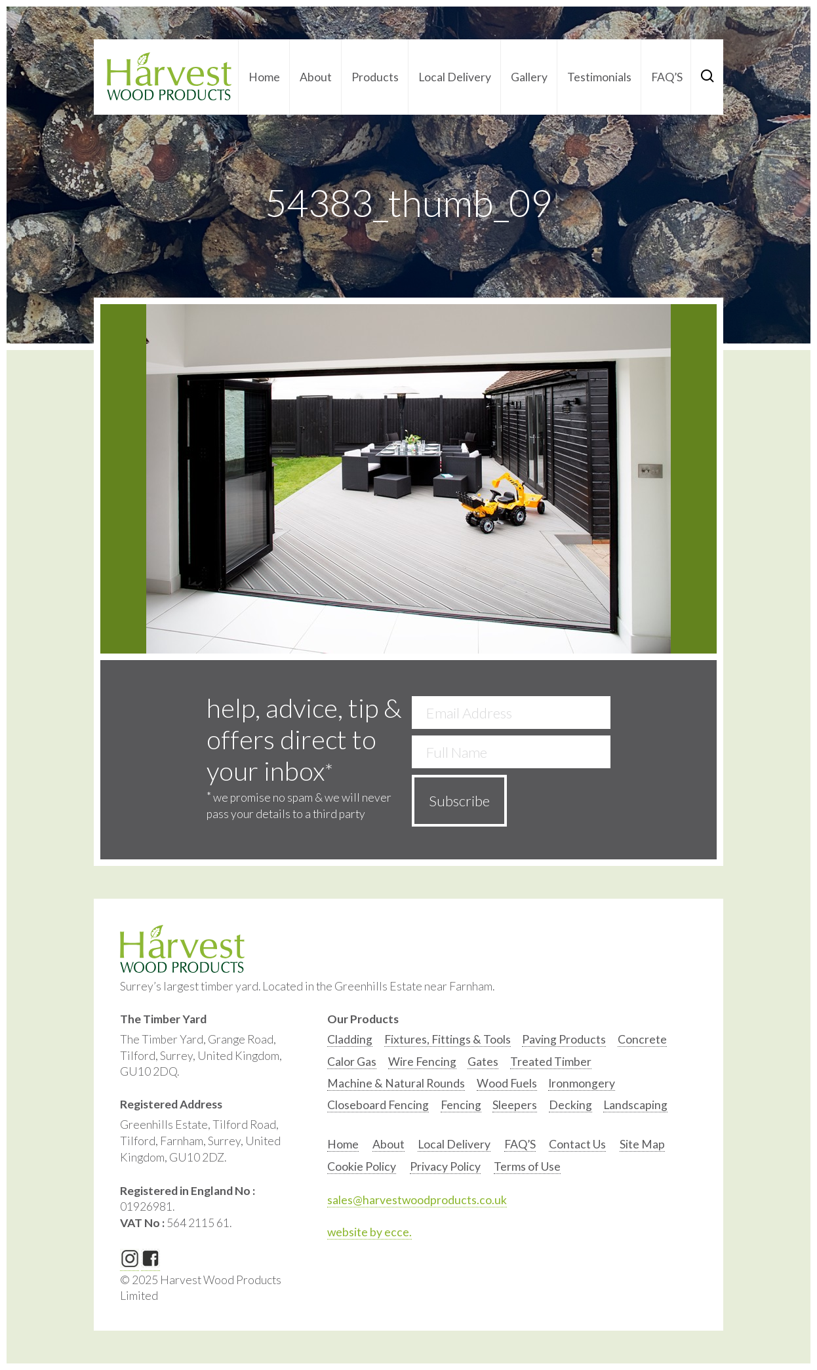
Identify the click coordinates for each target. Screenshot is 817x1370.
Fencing (461, 1105)
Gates (483, 1061)
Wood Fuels (507, 1083)
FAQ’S (667, 77)
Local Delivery (454, 77)
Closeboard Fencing (378, 1105)
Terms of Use (527, 1166)
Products (375, 77)
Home (264, 77)
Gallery (529, 77)
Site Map (642, 1144)
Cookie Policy (361, 1166)
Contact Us (577, 1144)
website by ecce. (369, 1232)
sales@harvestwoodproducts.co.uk (417, 1200)
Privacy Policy (445, 1166)
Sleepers (514, 1105)
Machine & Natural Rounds (396, 1083)
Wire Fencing (422, 1061)
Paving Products (564, 1039)
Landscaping (635, 1105)
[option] (349, 1042)
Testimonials (599, 77)
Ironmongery (581, 1083)
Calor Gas (351, 1061)
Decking (570, 1105)
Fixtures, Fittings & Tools (447, 1039)
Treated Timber (550, 1061)
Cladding (349, 1039)
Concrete (642, 1039)
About (316, 77)
